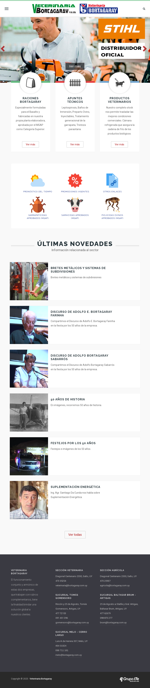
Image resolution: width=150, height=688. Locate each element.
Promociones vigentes (75, 192)
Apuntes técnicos (75, 100)
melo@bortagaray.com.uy (69, 655)
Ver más (75, 66)
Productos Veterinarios (119, 100)
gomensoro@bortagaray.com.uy (72, 622)
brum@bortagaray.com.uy (113, 622)
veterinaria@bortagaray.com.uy (71, 585)
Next (145, 50)
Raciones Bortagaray (30, 100)
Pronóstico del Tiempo (37, 192)
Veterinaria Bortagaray (41, 679)
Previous (4, 50)
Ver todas (75, 534)
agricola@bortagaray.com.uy (115, 585)
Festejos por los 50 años (73, 443)
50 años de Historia (68, 399)
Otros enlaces (112, 192)
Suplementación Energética (75, 487)
